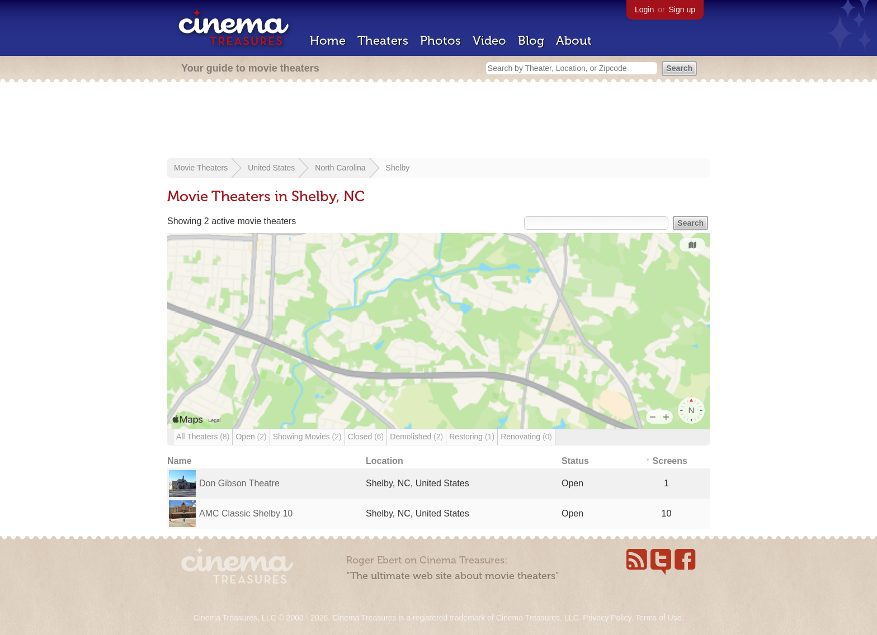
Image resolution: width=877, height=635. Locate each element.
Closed (366, 436)
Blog (531, 40)
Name (179, 461)
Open (250, 436)
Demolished (416, 436)
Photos (440, 40)
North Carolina (340, 167)
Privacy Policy (607, 617)
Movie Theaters (201, 167)
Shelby (398, 167)
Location (384, 461)
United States (271, 167)
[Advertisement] (438, 121)
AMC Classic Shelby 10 (246, 513)
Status (575, 461)
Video (489, 40)
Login (644, 9)
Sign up (682, 9)
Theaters (382, 40)
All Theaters (202, 436)
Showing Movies (307, 436)
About (574, 40)
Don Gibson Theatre (239, 483)
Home (328, 40)
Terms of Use (658, 617)
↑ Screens (666, 461)
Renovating (526, 436)
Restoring (471, 436)
